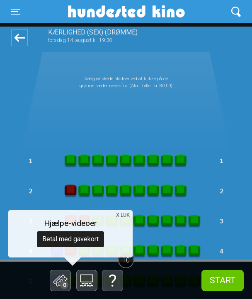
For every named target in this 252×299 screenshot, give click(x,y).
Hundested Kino (99, 12)
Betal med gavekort (70, 239)
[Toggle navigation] (15, 11)
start (222, 280)
